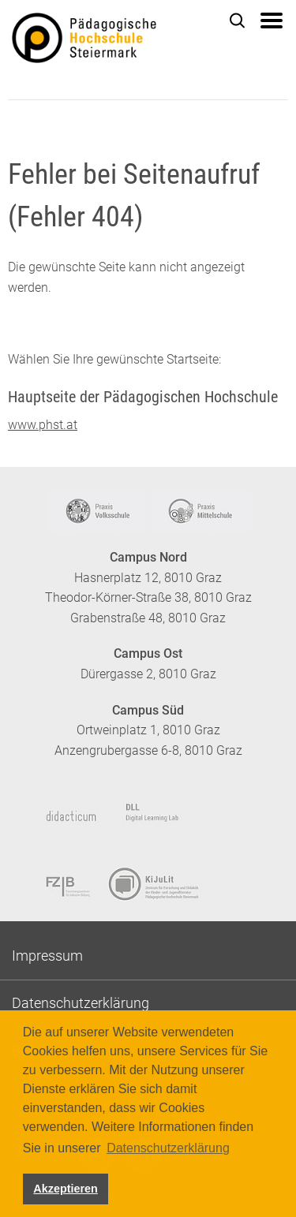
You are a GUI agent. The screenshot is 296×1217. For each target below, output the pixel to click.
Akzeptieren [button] (65, 1188)
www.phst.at (42, 424)
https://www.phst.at (108, 40)
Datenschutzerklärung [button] (168, 1148)
